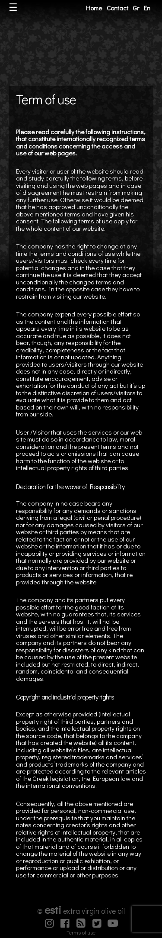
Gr (136, 7)
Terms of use (81, 932)
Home (94, 7)
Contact (117, 7)
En (147, 7)
